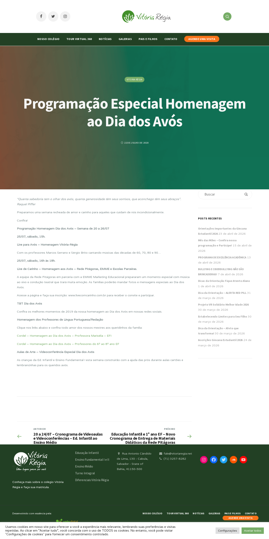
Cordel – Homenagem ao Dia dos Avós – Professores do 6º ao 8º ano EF (68, 344)
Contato (170, 39)
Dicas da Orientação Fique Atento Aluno (224, 281)
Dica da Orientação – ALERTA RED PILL (222, 293)
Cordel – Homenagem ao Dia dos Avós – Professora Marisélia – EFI (64, 335)
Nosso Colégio (48, 39)
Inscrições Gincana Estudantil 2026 (220, 340)
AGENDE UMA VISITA (201, 39)
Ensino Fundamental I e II (92, 459)
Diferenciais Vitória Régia (92, 480)
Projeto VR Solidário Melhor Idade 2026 (223, 304)
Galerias (125, 39)
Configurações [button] (227, 530)
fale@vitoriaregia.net (175, 453)
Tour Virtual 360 (79, 39)
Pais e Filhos (148, 39)
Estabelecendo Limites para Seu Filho (222, 316)
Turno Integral (85, 473)
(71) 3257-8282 (172, 458)
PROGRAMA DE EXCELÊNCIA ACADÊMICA (222, 257)
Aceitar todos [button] (252, 530)
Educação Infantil (87, 453)
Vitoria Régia (135, 79)
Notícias (105, 39)
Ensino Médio (84, 466)
